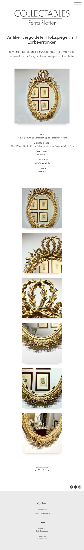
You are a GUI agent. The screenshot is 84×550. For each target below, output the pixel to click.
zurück (42, 469)
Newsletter (42, 528)
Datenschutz (42, 539)
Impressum (42, 536)
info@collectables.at (42, 514)
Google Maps (42, 509)
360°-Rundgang (42, 531)
